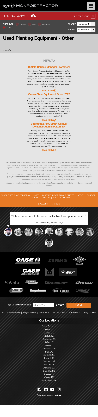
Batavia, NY (49, 336)
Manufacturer (84, 24)
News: (49, 61)
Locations (33, 198)
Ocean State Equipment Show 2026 (49, 94)
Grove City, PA (49, 355)
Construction (23, 195)
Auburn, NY (49, 333)
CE (63, 305)
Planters (23, 24)
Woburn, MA (49, 377)
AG (59, 305)
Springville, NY (49, 371)
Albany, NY (49, 329)
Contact (91, 195)
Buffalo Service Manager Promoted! (49, 67)
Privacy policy (44, 313)
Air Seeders (46, 24)
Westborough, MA (49, 380)
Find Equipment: (83, 16)
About (80, 195)
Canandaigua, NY (83, 29)
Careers (46, 198)
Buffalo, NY (49, 342)
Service (70, 195)
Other (9, 27)
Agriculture (7, 195)
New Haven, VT (49, 361)
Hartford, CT (49, 358)
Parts (36, 195)
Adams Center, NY (49, 326)
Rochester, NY (49, 368)
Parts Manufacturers (53, 195)
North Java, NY (49, 364)
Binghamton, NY (49, 339)
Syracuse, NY (49, 374)
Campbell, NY (49, 345)
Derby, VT (49, 352)
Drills (33, 24)
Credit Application (62, 198)
